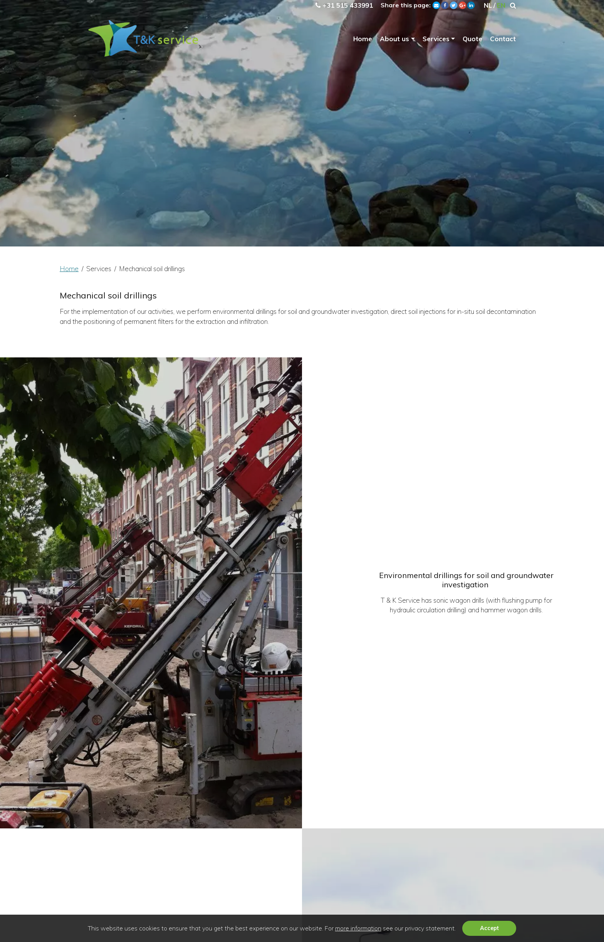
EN (501, 5)
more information (358, 928)
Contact (503, 41)
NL (487, 5)
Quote (472, 41)
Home (362, 41)
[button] (458, 929)
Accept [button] (489, 928)
